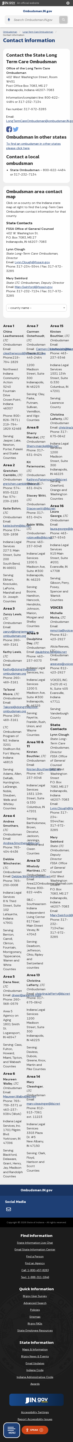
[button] (68, 3)
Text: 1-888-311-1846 (35, 1277)
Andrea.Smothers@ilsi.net (21, 843)
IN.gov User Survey (35, 1296)
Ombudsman (10, 32)
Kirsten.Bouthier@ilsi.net (44, 769)
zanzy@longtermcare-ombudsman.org (19, 634)
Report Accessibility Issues (35, 1419)
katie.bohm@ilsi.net (17, 526)
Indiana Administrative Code (35, 1377)
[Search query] (35, 20)
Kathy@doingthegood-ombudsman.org (19, 671)
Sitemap (34, 1316)
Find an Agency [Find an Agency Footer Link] (35, 1263)
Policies (35, 1310)
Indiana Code (35, 1370)
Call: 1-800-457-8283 (35, 1270)
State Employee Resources (35, 1330)
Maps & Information (35, 1349)
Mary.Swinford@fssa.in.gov (34, 287)
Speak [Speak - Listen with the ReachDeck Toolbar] (34, 1430)
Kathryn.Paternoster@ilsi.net (47, 479)
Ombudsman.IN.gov (37, 11)
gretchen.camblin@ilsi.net (21, 484)
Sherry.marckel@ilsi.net (43, 446)
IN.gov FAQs (35, 1323)
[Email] (8, 1209)
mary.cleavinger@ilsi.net (43, 1104)
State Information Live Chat (35, 1242)
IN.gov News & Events (35, 1356)
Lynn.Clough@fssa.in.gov (32, 262)
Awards (35, 1384)
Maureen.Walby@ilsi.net (19, 1096)
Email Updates (35, 1363)
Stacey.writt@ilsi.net (41, 508)
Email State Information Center (35, 1249)
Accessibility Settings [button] (35, 1412)
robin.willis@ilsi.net (39, 537)
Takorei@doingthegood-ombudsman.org (20, 709)
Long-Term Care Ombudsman (38, 32)
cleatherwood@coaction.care (24, 353)
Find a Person (35, 1256)
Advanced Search (35, 1303)
